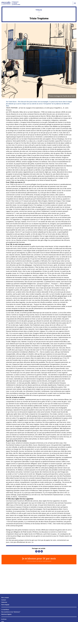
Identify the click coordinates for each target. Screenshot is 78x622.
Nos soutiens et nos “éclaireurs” (10, 612)
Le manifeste (5, 609)
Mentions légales (6, 614)
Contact (3, 600)
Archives (3, 619)
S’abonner (4, 602)
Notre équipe (5, 604)
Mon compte (5, 597)
